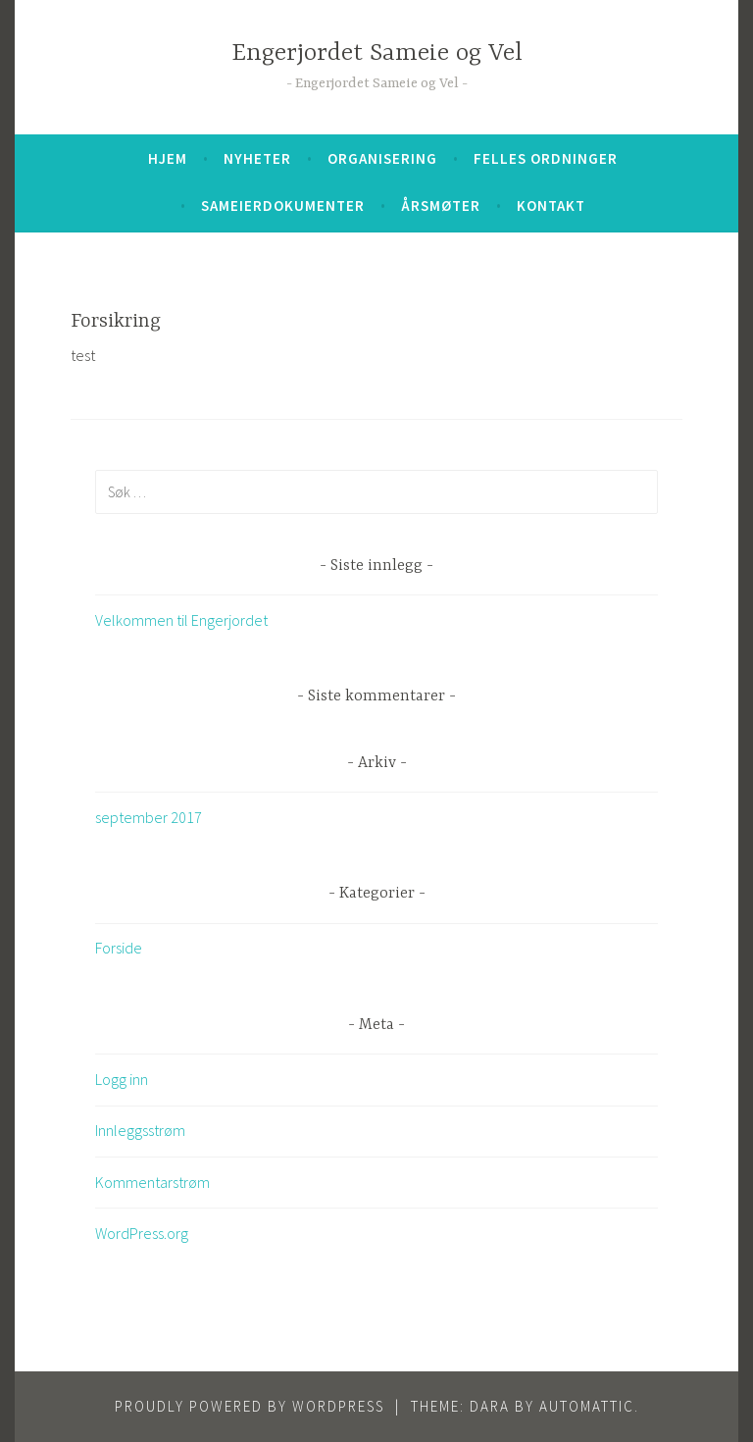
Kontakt (551, 205)
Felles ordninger (546, 158)
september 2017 (148, 817)
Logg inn (121, 1079)
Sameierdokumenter (283, 205)
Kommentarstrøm (152, 1182)
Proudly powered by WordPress (249, 1406)
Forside (118, 947)
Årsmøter (440, 205)
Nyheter (257, 158)
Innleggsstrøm (140, 1130)
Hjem (167, 158)
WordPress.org (141, 1233)
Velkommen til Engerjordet (181, 620)
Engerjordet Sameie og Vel (377, 53)
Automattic (586, 1406)
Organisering (382, 158)
